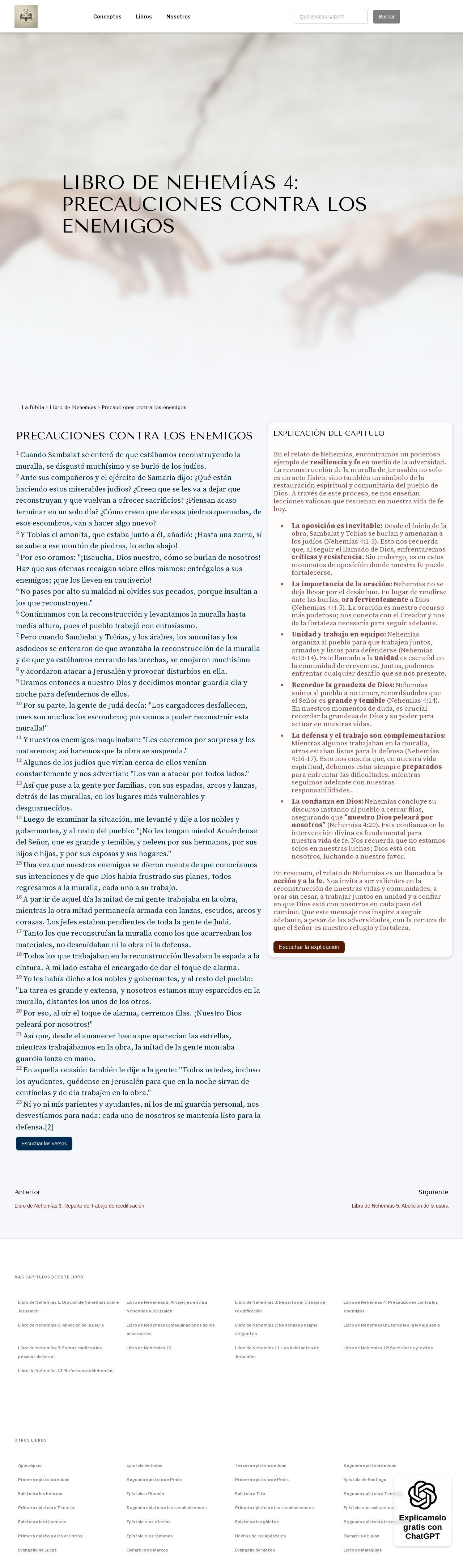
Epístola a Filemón (145, 1493)
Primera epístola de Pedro (262, 1479)
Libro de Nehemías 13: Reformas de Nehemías (66, 1370)
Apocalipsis (30, 1465)
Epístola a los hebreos (41, 1493)
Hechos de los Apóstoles (260, 1535)
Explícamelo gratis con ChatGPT (422, 1527)
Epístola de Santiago (365, 1479)
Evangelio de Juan (361, 1535)
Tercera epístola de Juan (260, 1465)
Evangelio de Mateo (255, 1550)
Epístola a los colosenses (370, 1507)
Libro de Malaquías (363, 1550)
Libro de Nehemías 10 (149, 1347)
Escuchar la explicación (309, 947)
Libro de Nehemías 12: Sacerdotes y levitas (388, 1347)
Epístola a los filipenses (42, 1521)
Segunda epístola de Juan (370, 1465)
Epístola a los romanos (150, 1535)
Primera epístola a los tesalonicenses (274, 1507)
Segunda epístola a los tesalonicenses (167, 1507)
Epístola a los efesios (149, 1521)
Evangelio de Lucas (37, 1550)
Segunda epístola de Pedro (155, 1479)
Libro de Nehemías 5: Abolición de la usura (61, 1325)
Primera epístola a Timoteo (47, 1507)
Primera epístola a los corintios (50, 1535)
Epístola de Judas (144, 1465)
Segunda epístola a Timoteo (373, 1493)
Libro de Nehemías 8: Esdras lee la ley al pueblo (392, 1325)
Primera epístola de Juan (43, 1479)
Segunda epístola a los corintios (376, 1521)
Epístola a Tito (250, 1493)
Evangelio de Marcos (147, 1550)
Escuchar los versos (44, 1143)
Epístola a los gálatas (257, 1521)
